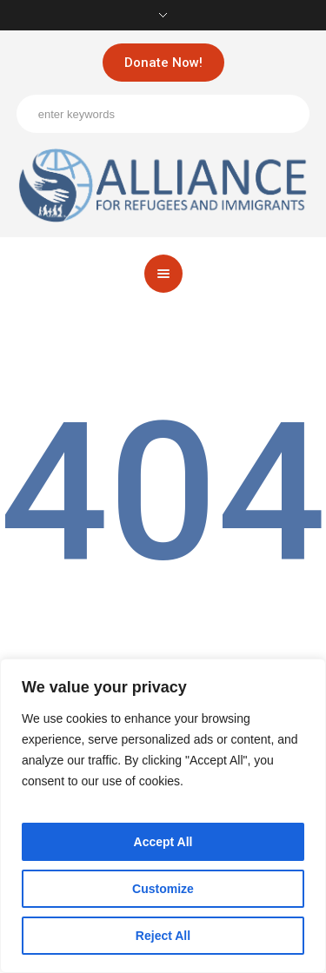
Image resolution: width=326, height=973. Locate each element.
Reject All (163, 936)
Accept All (163, 842)
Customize (163, 889)
